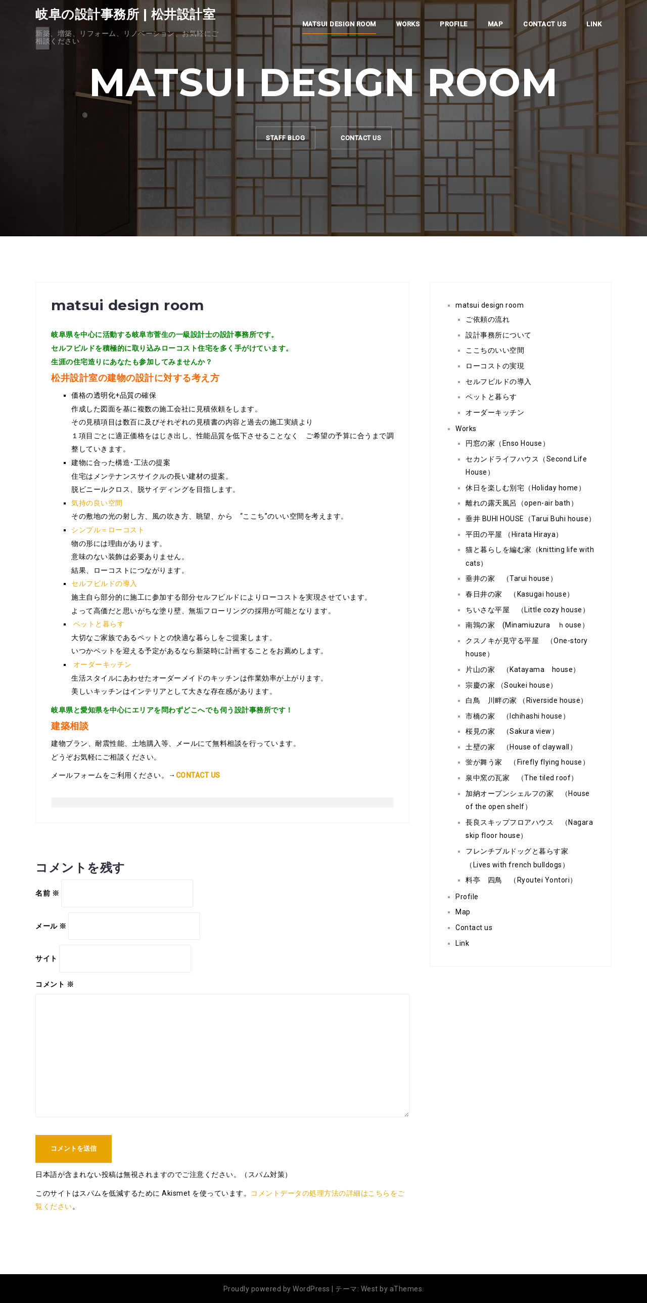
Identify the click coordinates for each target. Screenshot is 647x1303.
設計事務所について (499, 335)
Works (408, 24)
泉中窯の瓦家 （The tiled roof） (522, 778)
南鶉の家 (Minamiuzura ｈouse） (527, 625)
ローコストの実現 (495, 366)
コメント (54, 984)
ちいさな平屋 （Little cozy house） (527, 610)
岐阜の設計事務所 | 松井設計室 (125, 14)
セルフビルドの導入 (104, 583)
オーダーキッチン (102, 664)
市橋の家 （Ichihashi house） (518, 716)
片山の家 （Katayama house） (523, 669)
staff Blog (279, 140)
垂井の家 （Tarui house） (511, 578)
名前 (47, 893)
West (369, 1289)
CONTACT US (366, 140)
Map (495, 24)
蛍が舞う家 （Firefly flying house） (527, 762)
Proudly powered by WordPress (276, 1289)
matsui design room (339, 24)
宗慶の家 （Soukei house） (512, 685)
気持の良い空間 (97, 503)
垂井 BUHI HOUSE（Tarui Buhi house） (531, 519)
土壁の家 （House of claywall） (521, 747)
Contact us (544, 24)
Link (594, 24)
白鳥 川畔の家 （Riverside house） (527, 700)
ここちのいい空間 (495, 350)
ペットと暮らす (99, 624)
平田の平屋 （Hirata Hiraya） (514, 534)
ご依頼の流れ (488, 319)
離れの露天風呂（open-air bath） (522, 503)
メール (51, 926)
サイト (46, 958)
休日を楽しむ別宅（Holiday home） (525, 488)
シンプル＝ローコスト (108, 530)
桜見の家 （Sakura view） (512, 731)
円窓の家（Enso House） (507, 443)
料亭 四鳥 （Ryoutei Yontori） (521, 880)
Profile (454, 24)
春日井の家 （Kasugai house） (520, 594)
